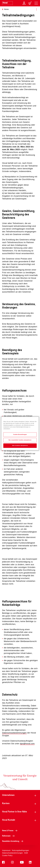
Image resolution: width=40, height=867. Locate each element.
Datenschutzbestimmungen (14, 733)
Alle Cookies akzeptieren (20, 445)
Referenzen (9, 835)
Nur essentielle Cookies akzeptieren (20, 440)
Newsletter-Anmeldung (13, 841)
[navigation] (36, 3)
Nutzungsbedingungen (20, 850)
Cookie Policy (7, 855)
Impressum (6, 850)
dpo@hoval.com (27, 744)
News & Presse (10, 830)
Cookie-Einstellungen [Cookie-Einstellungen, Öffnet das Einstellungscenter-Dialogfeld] (20, 434)
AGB (26, 853)
